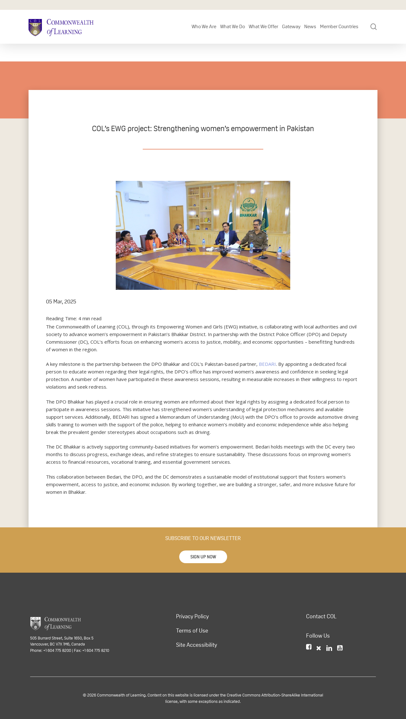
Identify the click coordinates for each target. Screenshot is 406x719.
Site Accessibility (196, 645)
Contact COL (321, 616)
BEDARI (267, 364)
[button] (203, 556)
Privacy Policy (192, 616)
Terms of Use (192, 630)
